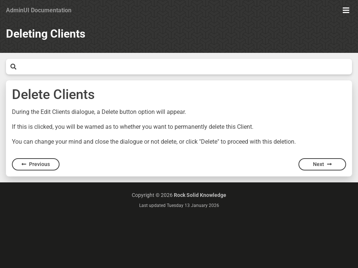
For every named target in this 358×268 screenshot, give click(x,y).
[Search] (184, 66)
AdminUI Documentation (38, 10)
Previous (36, 164)
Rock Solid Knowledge (200, 195)
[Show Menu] (346, 10)
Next (322, 164)
